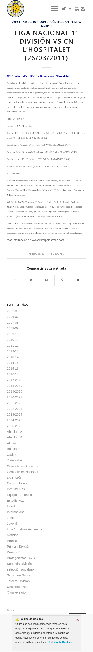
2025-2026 (14, 426)
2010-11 (17, 21)
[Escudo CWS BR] (38, 8)
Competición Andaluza (23, 466)
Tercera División (18, 581)
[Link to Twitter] (64, 9)
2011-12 (13, 345)
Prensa (12, 540)
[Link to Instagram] (83, 9)
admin (60, 253)
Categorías (15, 460)
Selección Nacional (20, 575)
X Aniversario (16, 592)
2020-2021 (14, 397)
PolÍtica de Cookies (60, 642)
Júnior (11, 518)
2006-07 (13, 317)
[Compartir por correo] (78, 280)
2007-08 (13, 322)
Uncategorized (17, 586)
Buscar (11, 610)
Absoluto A (30, 21)
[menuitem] (52, 8)
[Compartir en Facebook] (15, 280)
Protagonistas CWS (21, 558)
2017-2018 (14, 380)
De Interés (14, 477)
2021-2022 (14, 403)
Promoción (14, 552)
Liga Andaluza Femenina (24, 529)
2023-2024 (14, 414)
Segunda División (19, 563)
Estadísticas (15, 500)
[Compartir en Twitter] (31, 280)
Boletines (13, 449)
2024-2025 (14, 420)
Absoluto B (15, 437)
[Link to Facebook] (70, 9)
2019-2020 (14, 391)
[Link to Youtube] (76, 9)
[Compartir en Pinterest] (62, 280)
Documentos (16, 489)
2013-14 (13, 357)
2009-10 (13, 334)
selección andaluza (20, 569)
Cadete (12, 454)
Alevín (11, 443)
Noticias (12, 535)
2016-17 (13, 374)
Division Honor (17, 483)
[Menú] (52, 8)
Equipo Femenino (19, 495)
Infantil (11, 506)
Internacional (16, 512)
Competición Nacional (54, 21)
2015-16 (13, 368)
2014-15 (13, 362)
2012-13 (13, 351)
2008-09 (13, 328)
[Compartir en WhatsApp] (46, 280)
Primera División (18, 546)
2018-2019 (14, 385)
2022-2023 (14, 408)
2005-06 (13, 311)
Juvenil (12, 523)
